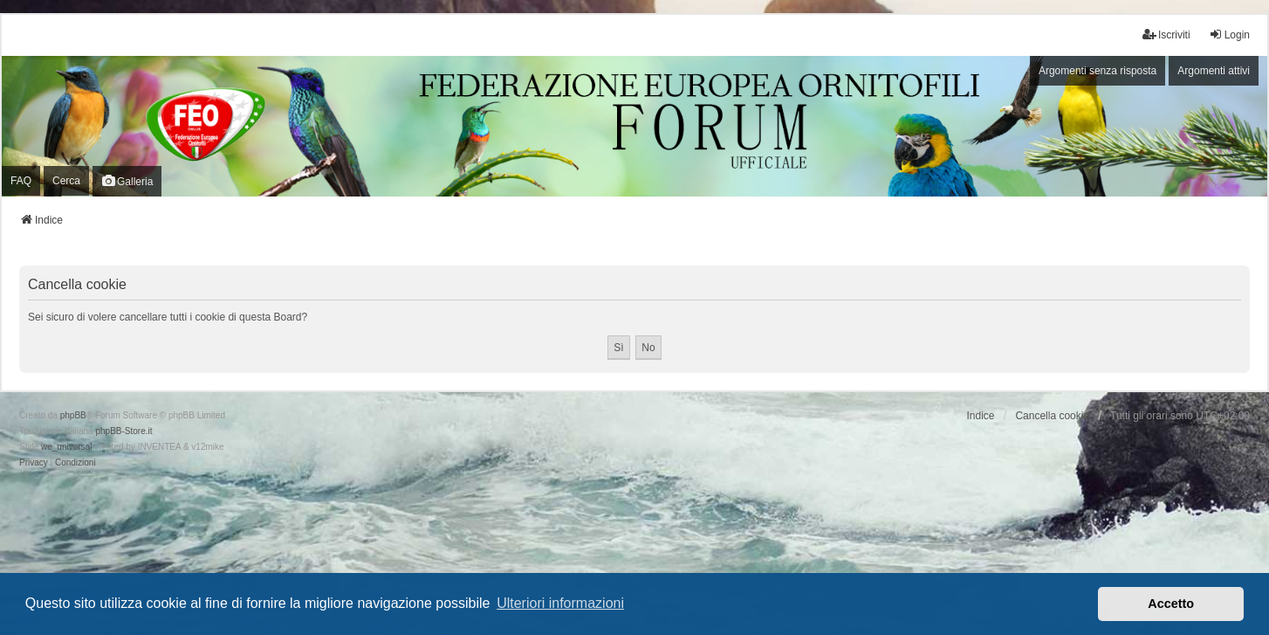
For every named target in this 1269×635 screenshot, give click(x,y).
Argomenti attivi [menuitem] (1213, 71)
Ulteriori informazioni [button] (560, 603)
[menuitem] (33, 463)
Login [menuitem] (1229, 34)
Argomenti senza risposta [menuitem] (1097, 71)
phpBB (73, 415)
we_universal (66, 447)
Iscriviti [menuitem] (1166, 34)
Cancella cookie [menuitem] (1052, 416)
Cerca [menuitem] (66, 181)
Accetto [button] (1171, 604)
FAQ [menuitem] (20, 181)
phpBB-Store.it (123, 431)
